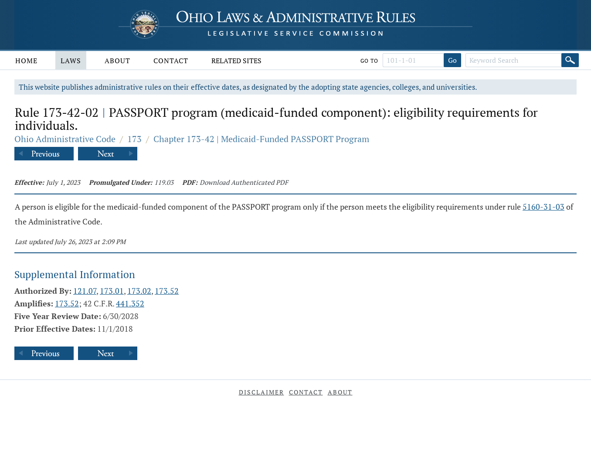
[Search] (570, 60)
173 (134, 139)
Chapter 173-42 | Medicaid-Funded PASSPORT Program (261, 139)
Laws (71, 60)
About (117, 60)
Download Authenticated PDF (244, 182)
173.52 (167, 290)
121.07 (84, 290)
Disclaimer (261, 392)
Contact (170, 60)
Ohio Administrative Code (64, 139)
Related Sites (236, 60)
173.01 (112, 290)
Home (26, 60)
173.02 (139, 290)
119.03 (163, 182)
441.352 (130, 303)
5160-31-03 (543, 206)
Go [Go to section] (452, 60)
